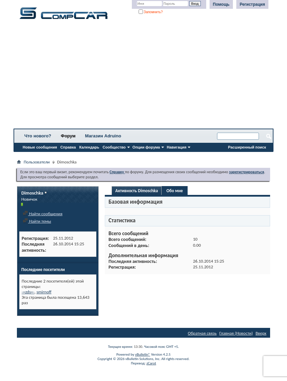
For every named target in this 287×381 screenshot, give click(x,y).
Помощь (221, 4)
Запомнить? (151, 12)
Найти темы (37, 221)
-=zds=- (28, 291)
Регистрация (252, 4)
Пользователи (37, 161)
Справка (68, 147)
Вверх (261, 333)
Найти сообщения (43, 213)
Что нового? (37, 135)
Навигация (176, 147)
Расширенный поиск (247, 147)
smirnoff (44, 291)
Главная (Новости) (236, 333)
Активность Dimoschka (136, 190)
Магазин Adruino (103, 135)
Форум (68, 135)
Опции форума (146, 147)
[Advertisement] (143, 76)
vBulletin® (142, 354)
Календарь (89, 147)
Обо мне (174, 190)
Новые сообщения (40, 147)
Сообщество (114, 147)
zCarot (151, 363)
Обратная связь (202, 333)
